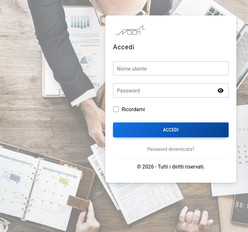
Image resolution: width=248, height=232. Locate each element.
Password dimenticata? (170, 149)
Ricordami (133, 109)
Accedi (171, 129)
